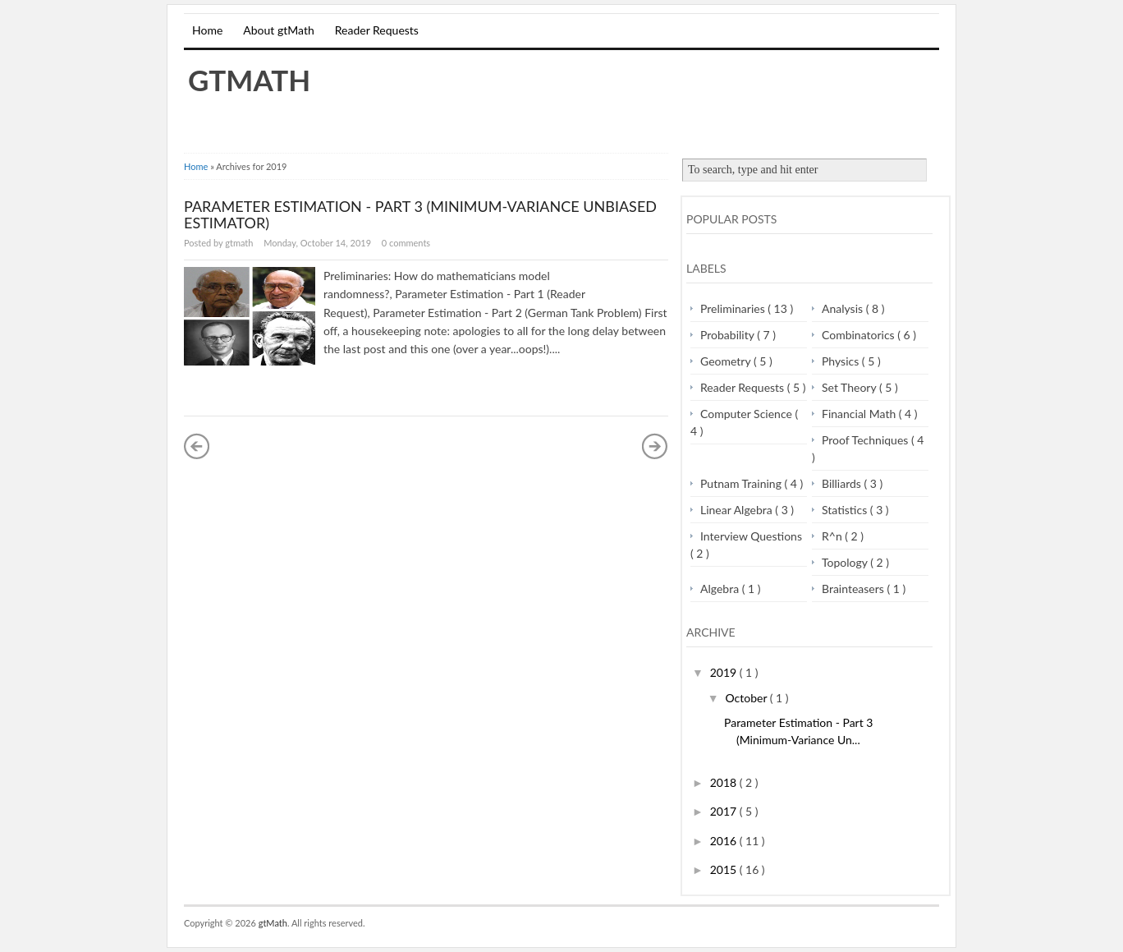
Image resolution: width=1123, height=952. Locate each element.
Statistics (846, 510)
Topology (846, 562)
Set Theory (850, 387)
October (747, 698)
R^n (833, 536)
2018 (725, 782)
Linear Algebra (737, 510)
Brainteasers (854, 589)
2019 (725, 672)
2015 (725, 869)
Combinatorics (859, 335)
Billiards (843, 483)
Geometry (727, 361)
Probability (728, 335)
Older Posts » (655, 446)
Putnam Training (742, 483)
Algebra (721, 589)
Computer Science (747, 414)
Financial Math (860, 414)
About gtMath (278, 30)
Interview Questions (751, 536)
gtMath (249, 79)
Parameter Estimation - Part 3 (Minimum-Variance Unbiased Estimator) (420, 214)
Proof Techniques (866, 440)
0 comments (406, 242)
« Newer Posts (197, 446)
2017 (725, 811)
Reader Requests (377, 30)
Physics (842, 361)
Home (207, 30)
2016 (725, 841)
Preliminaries (734, 308)
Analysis (844, 308)
